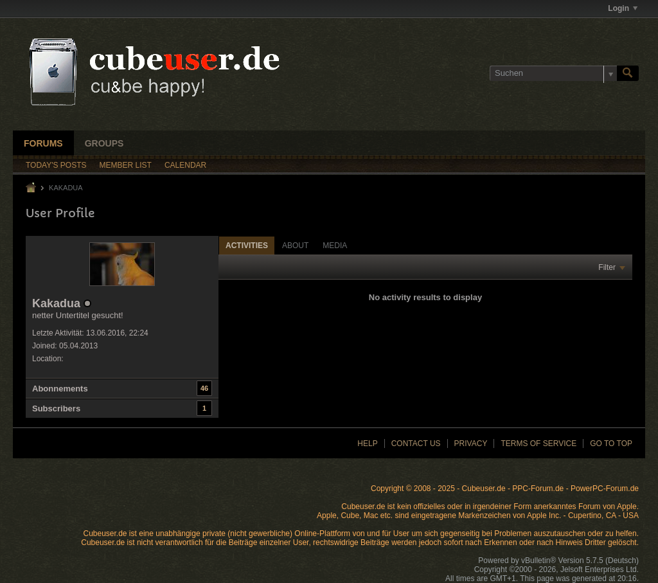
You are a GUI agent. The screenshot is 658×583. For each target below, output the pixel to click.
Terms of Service (538, 443)
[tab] (246, 245)
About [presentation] (295, 245)
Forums (43, 143)
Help (367, 443)
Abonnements (60, 388)
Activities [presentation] (247, 245)
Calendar (185, 165)
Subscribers (56, 408)
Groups (104, 143)
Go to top (611, 443)
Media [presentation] (335, 245)
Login (622, 8)
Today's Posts (56, 165)
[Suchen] (553, 73)
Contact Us (416, 443)
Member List (126, 165)
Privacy (471, 443)
